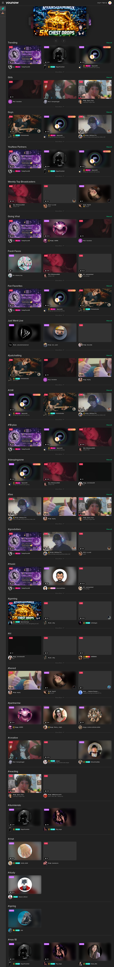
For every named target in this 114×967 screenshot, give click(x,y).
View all (109, 43)
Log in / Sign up (102, 3)
